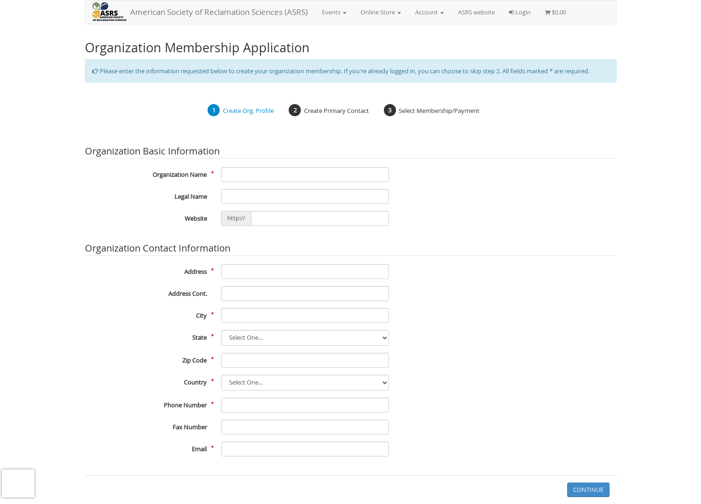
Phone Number (185, 405)
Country (195, 382)
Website (196, 218)
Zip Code (194, 360)
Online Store (381, 12)
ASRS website (476, 12)
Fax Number (190, 427)
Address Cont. (187, 293)
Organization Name (180, 174)
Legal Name (190, 196)
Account (429, 12)
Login (520, 12)
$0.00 (555, 12)
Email (199, 449)
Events (334, 12)
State (199, 337)
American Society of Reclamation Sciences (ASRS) (219, 12)
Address (195, 271)
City (201, 315)
